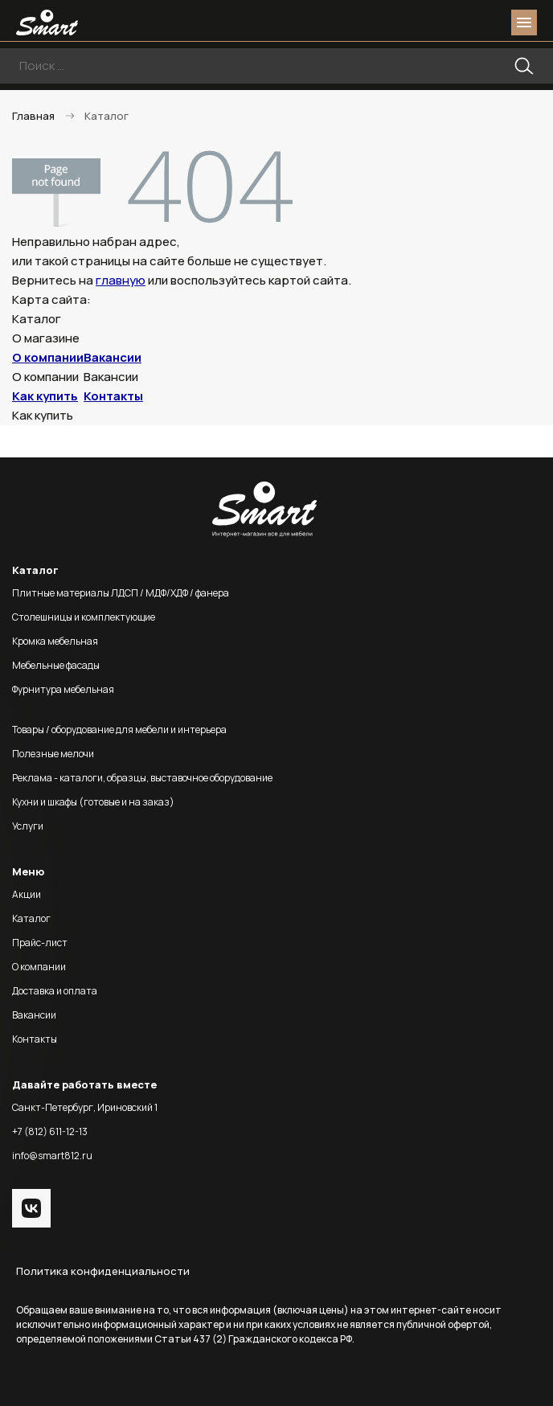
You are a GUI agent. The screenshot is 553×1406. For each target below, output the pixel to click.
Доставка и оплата (54, 991)
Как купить (45, 395)
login (463, 22)
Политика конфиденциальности (103, 1271)
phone (434, 22)
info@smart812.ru (52, 1155)
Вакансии (112, 357)
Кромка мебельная (55, 641)
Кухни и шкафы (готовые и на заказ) (93, 802)
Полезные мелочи (53, 753)
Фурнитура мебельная (63, 689)
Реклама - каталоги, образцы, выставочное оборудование (142, 778)
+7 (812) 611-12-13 (50, 1131)
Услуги (27, 826)
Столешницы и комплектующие (83, 617)
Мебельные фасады (56, 665)
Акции (26, 894)
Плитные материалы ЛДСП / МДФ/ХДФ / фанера (120, 593)
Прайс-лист (40, 942)
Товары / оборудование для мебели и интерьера (119, 729)
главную (120, 280)
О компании (48, 357)
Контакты (113, 395)
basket (492, 22)
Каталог (31, 918)
